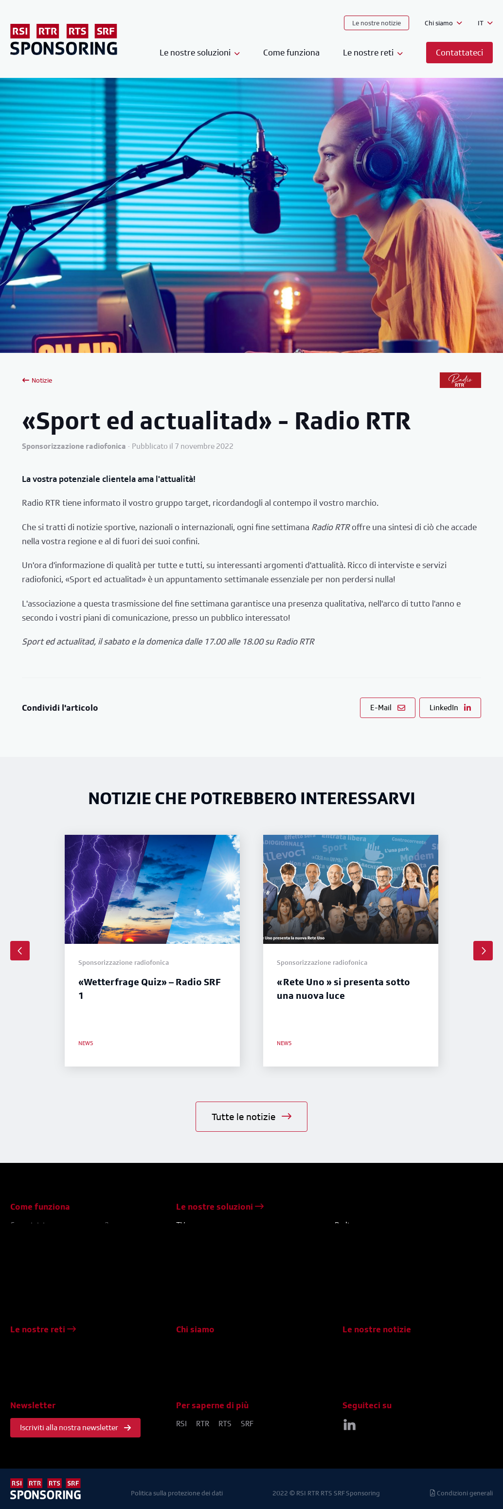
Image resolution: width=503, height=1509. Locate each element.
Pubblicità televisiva (209, 1295)
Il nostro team (199, 1347)
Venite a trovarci (203, 1371)
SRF (247, 1423)
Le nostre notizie (376, 22)
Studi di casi (362, 1359)
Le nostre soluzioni (220, 1206)
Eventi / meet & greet (211, 1283)
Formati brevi (198, 1271)
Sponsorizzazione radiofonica (384, 1236)
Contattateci (197, 1359)
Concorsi (190, 1248)
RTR (202, 1423)
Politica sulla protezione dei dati (177, 1493)
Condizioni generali (461, 1493)
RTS (225, 1423)
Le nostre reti (43, 1329)
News (351, 1347)
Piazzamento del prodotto (220, 1260)
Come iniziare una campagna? (59, 1225)
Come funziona (291, 52)
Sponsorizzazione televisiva (222, 1236)
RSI (181, 1423)
